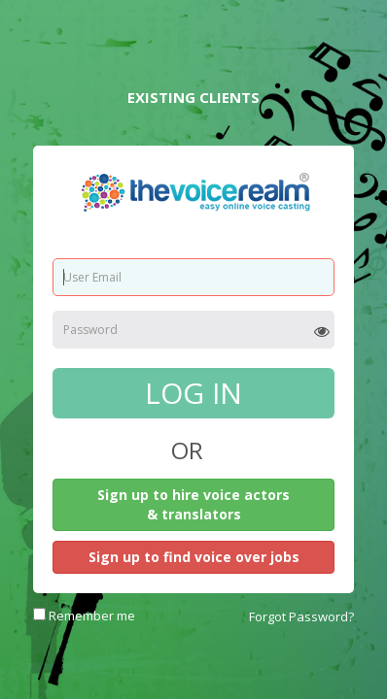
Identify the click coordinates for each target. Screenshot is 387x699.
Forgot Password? (301, 616)
